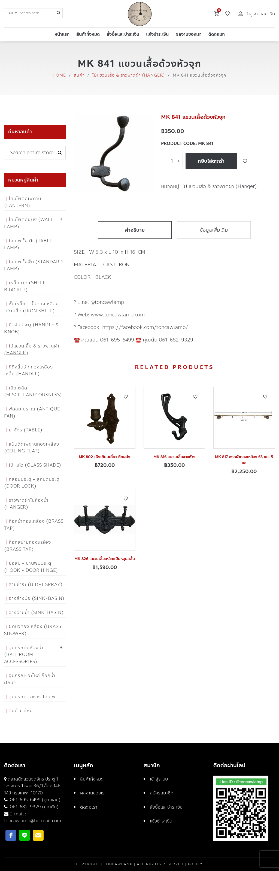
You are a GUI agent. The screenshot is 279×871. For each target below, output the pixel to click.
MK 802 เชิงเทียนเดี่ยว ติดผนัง (104, 457)
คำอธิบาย (135, 230)
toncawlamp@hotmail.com (32, 820)
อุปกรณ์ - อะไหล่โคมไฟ (32, 696)
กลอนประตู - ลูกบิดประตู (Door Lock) (32, 483)
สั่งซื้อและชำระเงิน (166, 807)
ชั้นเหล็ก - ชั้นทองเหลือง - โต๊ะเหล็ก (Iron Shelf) (33, 307)
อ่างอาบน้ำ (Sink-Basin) (36, 612)
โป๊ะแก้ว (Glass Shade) (35, 465)
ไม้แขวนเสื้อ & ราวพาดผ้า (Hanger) (128, 75)
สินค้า (79, 75)
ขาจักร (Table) (26, 430)
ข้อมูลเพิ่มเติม (214, 230)
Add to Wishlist (244, 161)
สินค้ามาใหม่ (21, 710)
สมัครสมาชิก (161, 793)
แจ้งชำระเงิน (161, 821)
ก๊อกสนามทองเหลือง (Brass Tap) (27, 546)
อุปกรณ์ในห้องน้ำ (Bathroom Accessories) (23, 654)
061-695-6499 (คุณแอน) (34, 799)
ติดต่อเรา (88, 807)
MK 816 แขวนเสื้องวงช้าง (174, 457)
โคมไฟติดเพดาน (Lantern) (22, 202)
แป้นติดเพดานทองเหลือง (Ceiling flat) (31, 448)
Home (59, 75)
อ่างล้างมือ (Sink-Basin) (37, 598)
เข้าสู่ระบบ (159, 779)
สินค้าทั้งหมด (92, 779)
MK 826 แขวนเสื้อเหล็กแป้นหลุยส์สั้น (104, 559)
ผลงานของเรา (93, 793)
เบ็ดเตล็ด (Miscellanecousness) (33, 391)
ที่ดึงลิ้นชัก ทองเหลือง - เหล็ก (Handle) (30, 370)
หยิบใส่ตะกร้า (211, 161)
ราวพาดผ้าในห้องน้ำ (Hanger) (26, 504)
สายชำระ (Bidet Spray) (36, 584)
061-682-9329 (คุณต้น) (34, 806)
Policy (195, 864)
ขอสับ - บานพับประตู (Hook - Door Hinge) (31, 567)
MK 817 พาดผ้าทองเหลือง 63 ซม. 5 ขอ (244, 460)
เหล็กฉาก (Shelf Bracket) (25, 286)
